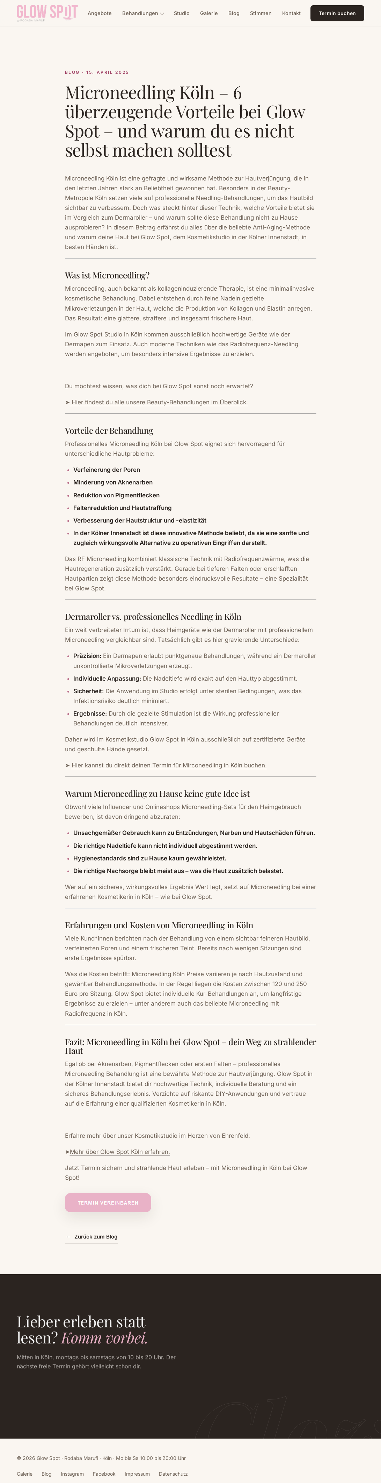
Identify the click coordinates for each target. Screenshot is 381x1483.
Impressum (137, 1474)
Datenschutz (173, 1474)
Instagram (72, 1474)
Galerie (209, 13)
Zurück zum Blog (91, 1237)
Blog (234, 13)
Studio (182, 13)
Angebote (100, 13)
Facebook (104, 1474)
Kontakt (291, 13)
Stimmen (261, 13)
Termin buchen (337, 13)
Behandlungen (140, 13)
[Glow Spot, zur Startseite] (47, 13)
